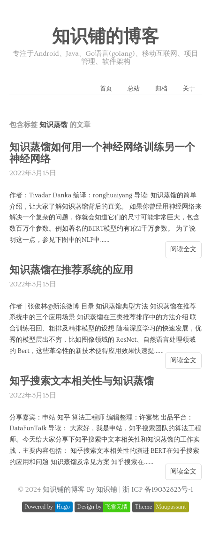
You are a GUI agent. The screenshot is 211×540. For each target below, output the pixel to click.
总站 (134, 88)
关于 (189, 88)
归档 (161, 88)
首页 (106, 88)
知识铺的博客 (105, 37)
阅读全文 (183, 249)
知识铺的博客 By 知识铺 (80, 490)
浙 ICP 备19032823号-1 (157, 490)
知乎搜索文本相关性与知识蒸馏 (81, 381)
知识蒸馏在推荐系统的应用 (71, 270)
